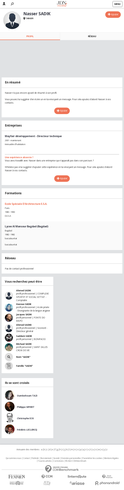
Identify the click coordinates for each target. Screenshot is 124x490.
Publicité (35, 458)
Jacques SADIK (24, 314)
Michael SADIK (24, 343)
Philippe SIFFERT (25, 406)
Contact (26, 458)
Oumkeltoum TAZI (27, 395)
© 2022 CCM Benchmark (75, 461)
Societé (56, 458)
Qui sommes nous (13, 458)
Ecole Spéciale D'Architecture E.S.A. (26, 204)
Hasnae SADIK (23, 304)
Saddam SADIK (24, 336)
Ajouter (114, 14)
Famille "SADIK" (24, 365)
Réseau (92, 36)
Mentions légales (111, 458)
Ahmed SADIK (23, 290)
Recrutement (46, 458)
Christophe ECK (25, 418)
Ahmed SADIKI (23, 324)
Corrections (58, 461)
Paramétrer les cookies (92, 458)
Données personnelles (71, 458)
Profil (30, 36)
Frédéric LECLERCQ (27, 429)
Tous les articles (45, 461)
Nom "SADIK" (23, 356)
